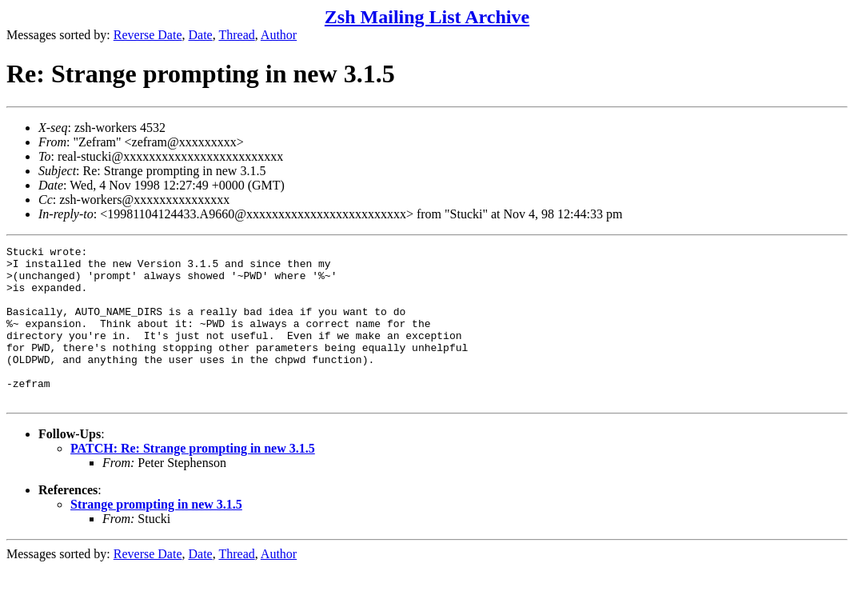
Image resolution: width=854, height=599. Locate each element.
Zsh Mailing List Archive (427, 16)
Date (201, 35)
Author (279, 35)
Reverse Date (148, 35)
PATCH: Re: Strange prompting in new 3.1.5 (192, 479)
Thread (236, 35)
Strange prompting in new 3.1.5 (156, 535)
